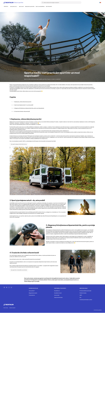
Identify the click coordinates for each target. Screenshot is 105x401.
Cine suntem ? (32, 290)
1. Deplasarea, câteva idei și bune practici (22, 101)
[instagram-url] (9, 287)
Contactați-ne (32, 295)
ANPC (81, 295)
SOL (80, 297)
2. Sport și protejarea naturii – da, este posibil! (23, 105)
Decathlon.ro (57, 290)
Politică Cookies (83, 293)
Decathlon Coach (58, 293)
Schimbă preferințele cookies (86, 299)
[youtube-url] (7, 287)
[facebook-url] (4, 287)
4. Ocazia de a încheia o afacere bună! (22, 111)
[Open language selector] (100, 2)
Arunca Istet (56, 295)
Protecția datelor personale (85, 290)
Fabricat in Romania (58, 297)
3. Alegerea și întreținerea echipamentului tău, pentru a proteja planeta (29, 108)
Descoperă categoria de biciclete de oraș (19, 144)
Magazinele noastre (33, 293)
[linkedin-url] (11, 287)
